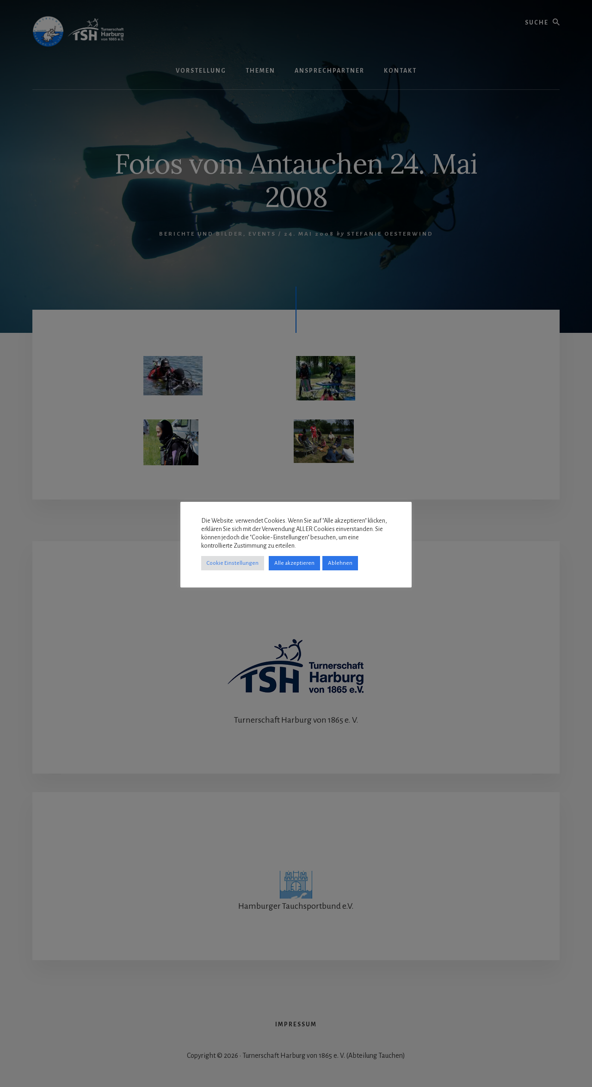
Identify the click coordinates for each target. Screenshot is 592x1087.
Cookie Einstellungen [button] (233, 563)
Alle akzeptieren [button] (294, 563)
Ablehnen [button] (340, 563)
